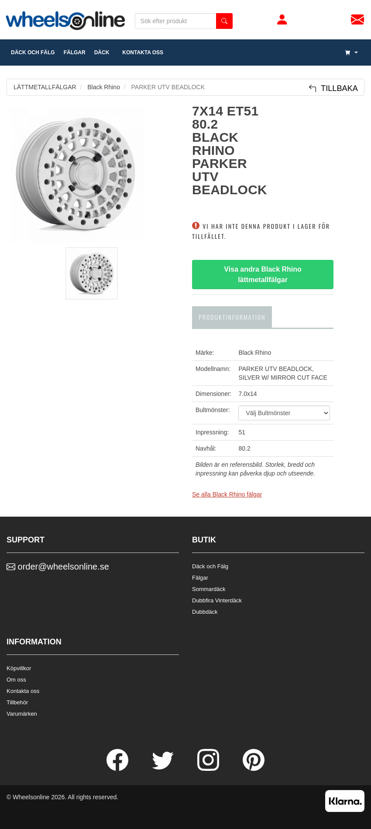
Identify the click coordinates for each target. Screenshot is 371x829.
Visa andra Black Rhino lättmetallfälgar (263, 274)
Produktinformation (232, 317)
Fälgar (200, 577)
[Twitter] (163, 768)
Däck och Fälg (210, 566)
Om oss (16, 679)
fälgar (75, 52)
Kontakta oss (140, 52)
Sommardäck (209, 589)
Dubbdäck (205, 612)
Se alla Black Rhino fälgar (227, 494)
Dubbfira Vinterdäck (217, 600)
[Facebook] (118, 768)
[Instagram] (209, 768)
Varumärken (22, 713)
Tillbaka (333, 88)
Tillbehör (17, 702)
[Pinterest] (253, 768)
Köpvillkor (19, 668)
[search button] (224, 21)
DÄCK (102, 52)
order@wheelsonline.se (58, 566)
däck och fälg (33, 52)
